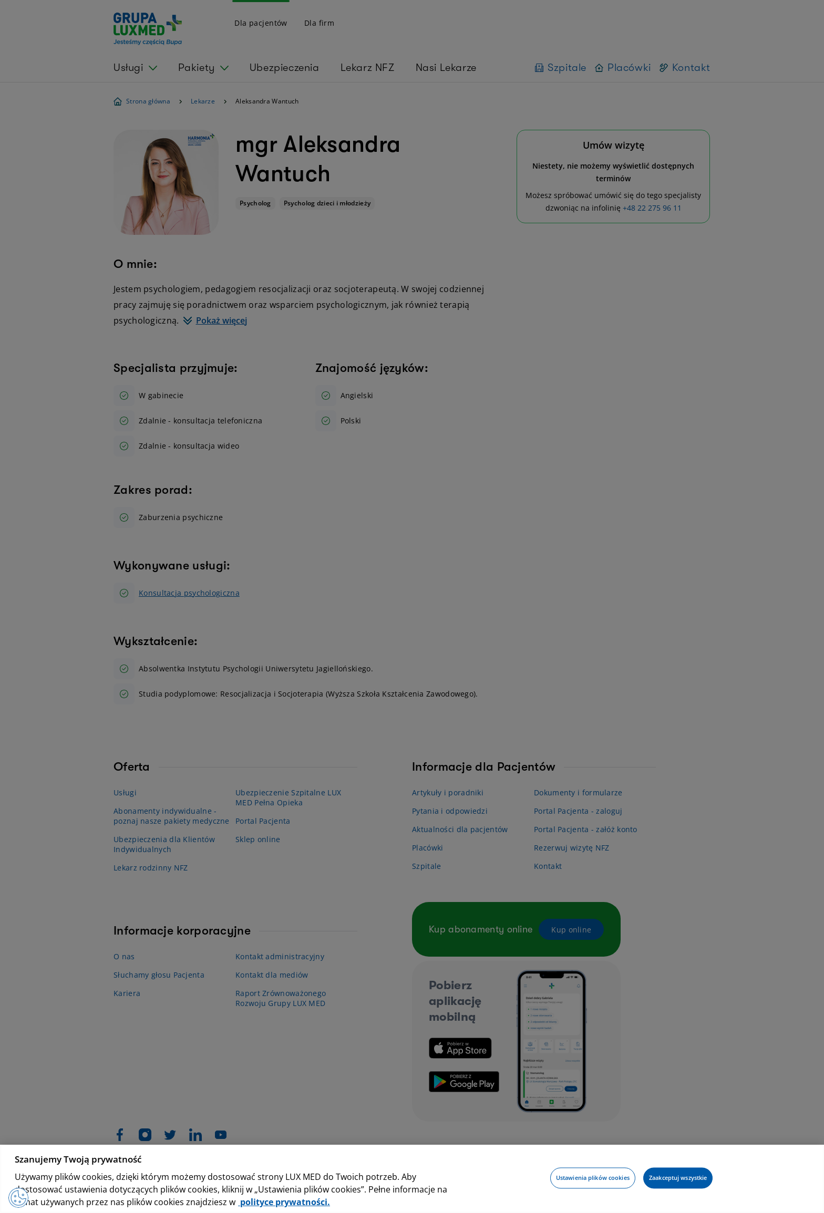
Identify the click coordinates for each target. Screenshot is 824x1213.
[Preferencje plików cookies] (18, 1197)
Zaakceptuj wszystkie (678, 1178)
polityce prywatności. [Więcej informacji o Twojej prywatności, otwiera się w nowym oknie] (284, 1202)
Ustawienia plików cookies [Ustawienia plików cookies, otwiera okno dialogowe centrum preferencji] (593, 1178)
